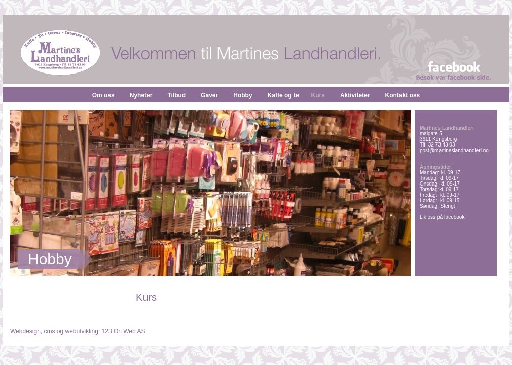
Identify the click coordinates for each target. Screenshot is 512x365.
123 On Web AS (123, 331)
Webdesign (25, 331)
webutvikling (81, 331)
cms (49, 331)
